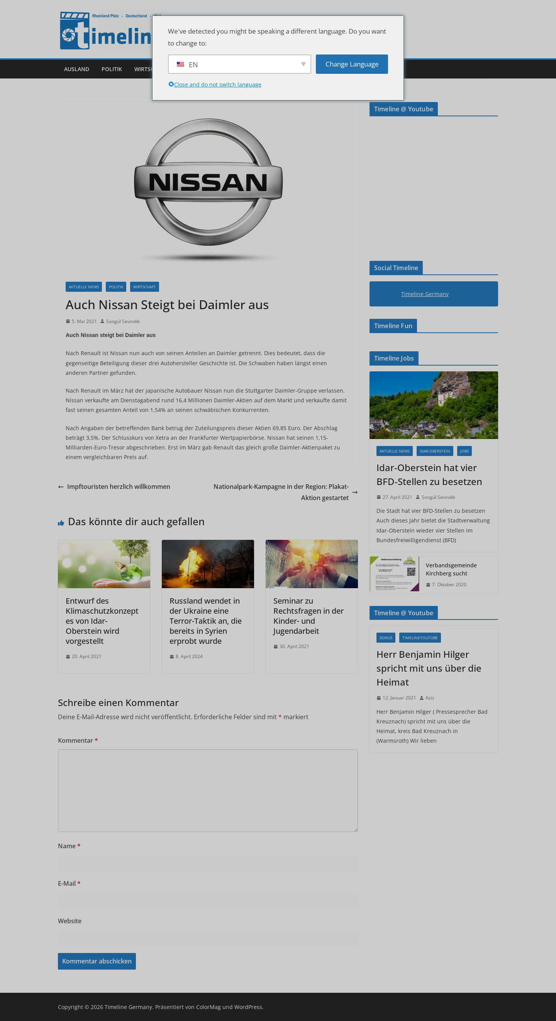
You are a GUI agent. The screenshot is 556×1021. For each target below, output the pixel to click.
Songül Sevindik (123, 321)
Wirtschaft (151, 69)
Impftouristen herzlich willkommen (114, 486)
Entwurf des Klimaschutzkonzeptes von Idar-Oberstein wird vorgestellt (102, 621)
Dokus (386, 637)
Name (69, 846)
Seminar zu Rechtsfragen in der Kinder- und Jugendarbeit (308, 616)
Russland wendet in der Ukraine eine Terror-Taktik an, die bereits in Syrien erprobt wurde (206, 621)
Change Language (352, 64)
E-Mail (69, 883)
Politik (112, 69)
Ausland (76, 69)
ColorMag (208, 1007)
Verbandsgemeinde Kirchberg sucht (451, 569)
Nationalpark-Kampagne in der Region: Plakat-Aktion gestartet (286, 492)
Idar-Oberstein (435, 451)
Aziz (429, 697)
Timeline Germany (425, 294)
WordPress (248, 1007)
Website (69, 921)
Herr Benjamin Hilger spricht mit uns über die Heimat (428, 668)
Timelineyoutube (420, 637)
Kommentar (78, 740)
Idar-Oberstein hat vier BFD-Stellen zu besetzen (429, 474)
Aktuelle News (84, 286)
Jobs (464, 451)
